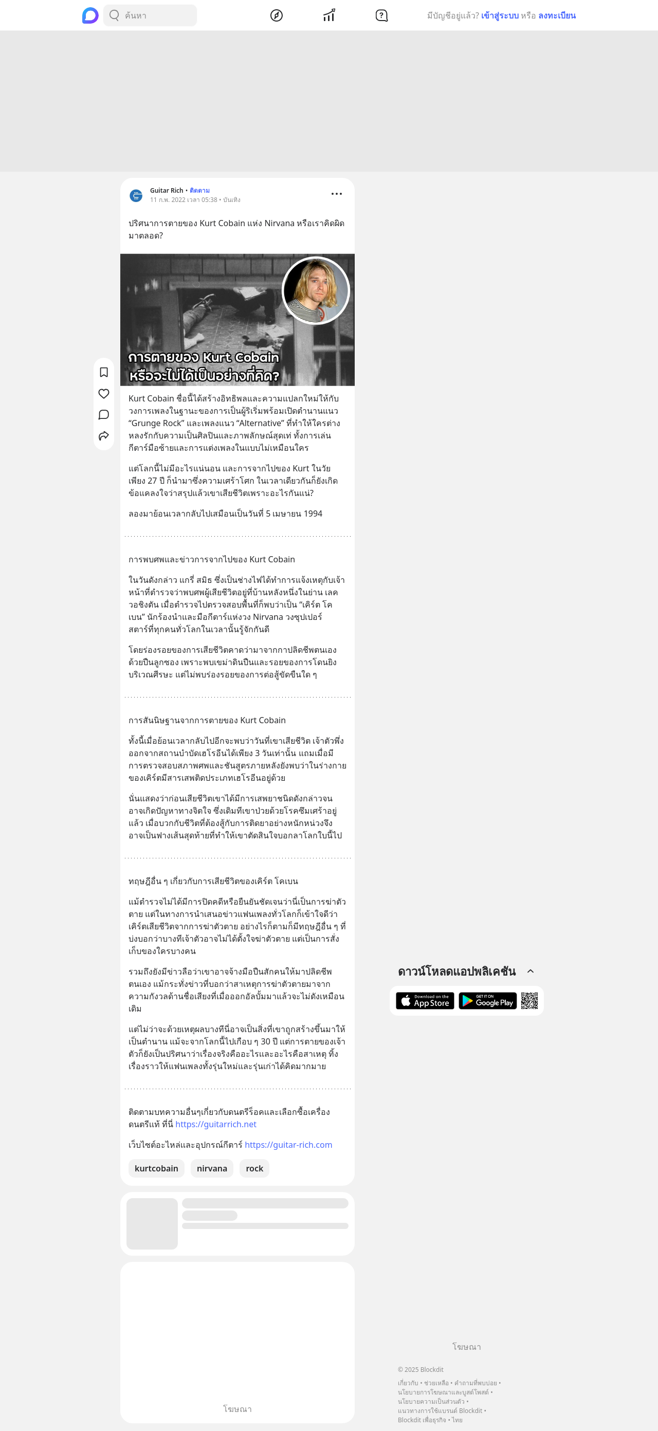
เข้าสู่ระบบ (500, 15)
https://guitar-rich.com (288, 1146)
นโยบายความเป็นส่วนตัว (431, 1401)
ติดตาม (200, 192)
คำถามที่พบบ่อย (475, 1383)
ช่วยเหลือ (436, 1383)
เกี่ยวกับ (408, 1383)
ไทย (457, 1420)
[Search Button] (114, 15)
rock (254, 1170)
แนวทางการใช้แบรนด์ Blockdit (440, 1410)
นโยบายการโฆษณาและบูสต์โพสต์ (443, 1392)
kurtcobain (156, 1170)
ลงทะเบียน (557, 15)
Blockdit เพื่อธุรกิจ (422, 1420)
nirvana (212, 1170)
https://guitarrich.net (216, 1125)
